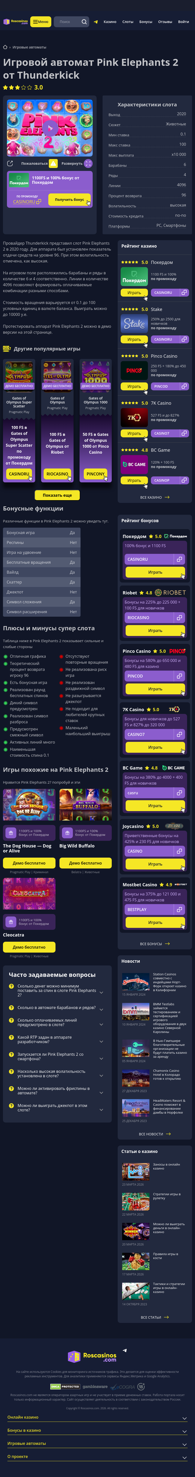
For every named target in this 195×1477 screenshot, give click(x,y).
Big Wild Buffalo (77, 845)
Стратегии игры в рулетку (167, 1196)
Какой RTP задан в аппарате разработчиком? (45, 1039)
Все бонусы (154, 943)
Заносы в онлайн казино (166, 1166)
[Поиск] (84, 21)
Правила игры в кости (165, 1256)
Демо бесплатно (19, 386)
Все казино (154, 497)
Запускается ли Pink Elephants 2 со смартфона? (51, 1056)
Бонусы (145, 21)
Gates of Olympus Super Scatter (19, 402)
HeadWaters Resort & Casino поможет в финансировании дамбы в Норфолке (169, 1106)
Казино (110, 21)
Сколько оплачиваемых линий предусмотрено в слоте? (47, 1022)
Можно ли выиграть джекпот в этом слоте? (52, 1108)
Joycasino (133, 826)
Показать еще (57, 495)
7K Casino (161, 402)
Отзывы (165, 21)
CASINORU (19, 474)
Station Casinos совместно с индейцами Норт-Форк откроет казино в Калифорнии (169, 982)
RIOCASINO (57, 474)
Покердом (162, 262)
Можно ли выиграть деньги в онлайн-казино (169, 1228)
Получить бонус (69, 199)
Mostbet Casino (140, 884)
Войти (183, 21)
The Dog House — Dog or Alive (27, 848)
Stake (156, 309)
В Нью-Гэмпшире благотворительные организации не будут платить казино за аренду (170, 1048)
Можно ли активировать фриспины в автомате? (54, 1091)
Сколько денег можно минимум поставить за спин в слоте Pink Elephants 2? (57, 991)
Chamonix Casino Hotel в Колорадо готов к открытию (167, 1074)
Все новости (155, 1134)
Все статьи (155, 1317)
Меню (41, 21)
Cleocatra (13, 934)
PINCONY (96, 474)
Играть (134, 292)
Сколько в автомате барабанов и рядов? (57, 1007)
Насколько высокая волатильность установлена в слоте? (51, 1073)
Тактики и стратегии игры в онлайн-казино (169, 1288)
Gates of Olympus (57, 400)
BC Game (160, 449)
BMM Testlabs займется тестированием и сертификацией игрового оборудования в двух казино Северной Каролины (169, 1018)
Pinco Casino (164, 355)
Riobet (130, 592)
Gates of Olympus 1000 (96, 400)
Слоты (127, 21)
